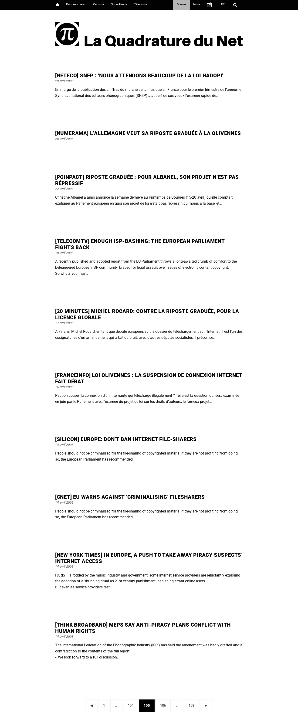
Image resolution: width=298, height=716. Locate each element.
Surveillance (119, 4)
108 (192, 705)
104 (132, 705)
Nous (196, 4)
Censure (98, 4)
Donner (181, 4)
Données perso (76, 4)
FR (223, 4)
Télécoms (140, 4)
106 (164, 705)
